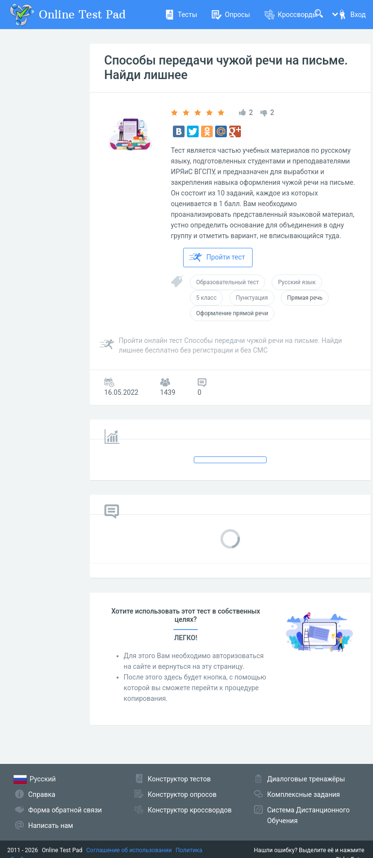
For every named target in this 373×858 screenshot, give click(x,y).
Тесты (181, 14)
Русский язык (297, 282)
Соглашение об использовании (129, 850)
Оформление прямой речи (232, 313)
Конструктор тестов (179, 779)
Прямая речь (304, 297)
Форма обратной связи (65, 810)
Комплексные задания (303, 794)
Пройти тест (217, 257)
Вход (352, 14)
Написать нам (50, 825)
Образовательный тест (227, 282)
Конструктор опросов (182, 794)
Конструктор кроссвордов (190, 810)
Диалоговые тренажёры (306, 779)
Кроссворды (291, 14)
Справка (41, 794)
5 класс (206, 297)
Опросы (231, 14)
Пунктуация (252, 297)
